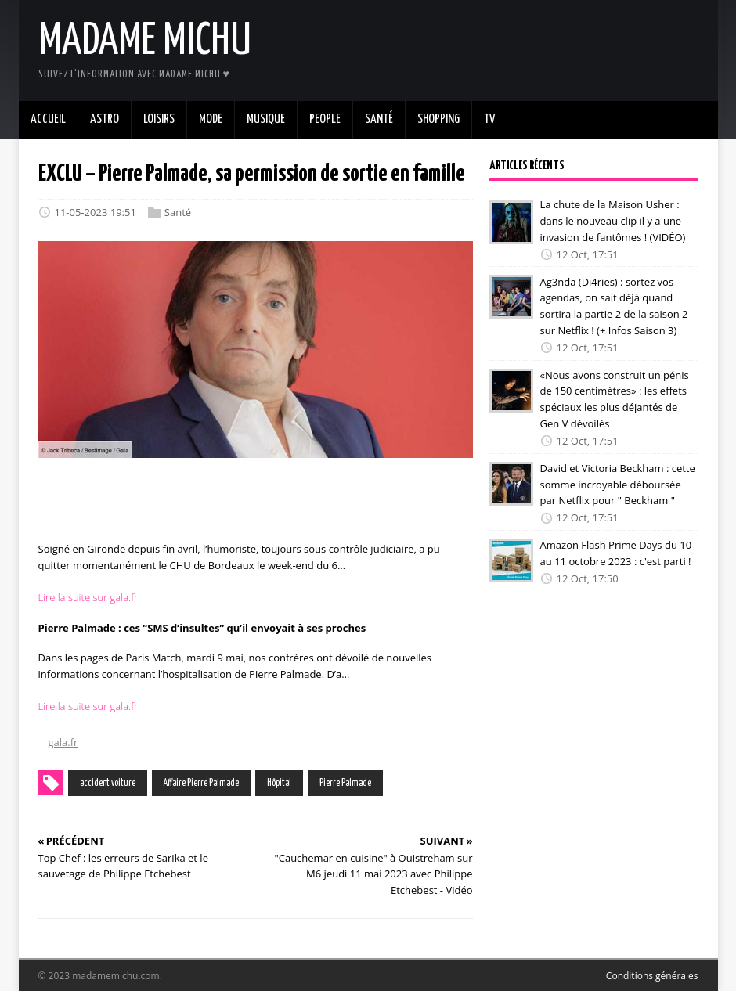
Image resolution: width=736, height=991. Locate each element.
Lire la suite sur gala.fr (88, 597)
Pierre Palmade (345, 783)
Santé (177, 212)
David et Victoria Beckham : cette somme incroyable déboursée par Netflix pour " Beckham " (617, 484)
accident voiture (107, 783)
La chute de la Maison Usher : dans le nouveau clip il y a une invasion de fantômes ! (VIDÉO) (613, 220)
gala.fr (63, 742)
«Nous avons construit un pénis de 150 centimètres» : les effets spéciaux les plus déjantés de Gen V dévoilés (614, 399)
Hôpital (279, 783)
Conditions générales (652, 975)
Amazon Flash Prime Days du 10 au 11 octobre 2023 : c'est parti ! (616, 553)
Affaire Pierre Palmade (201, 783)
